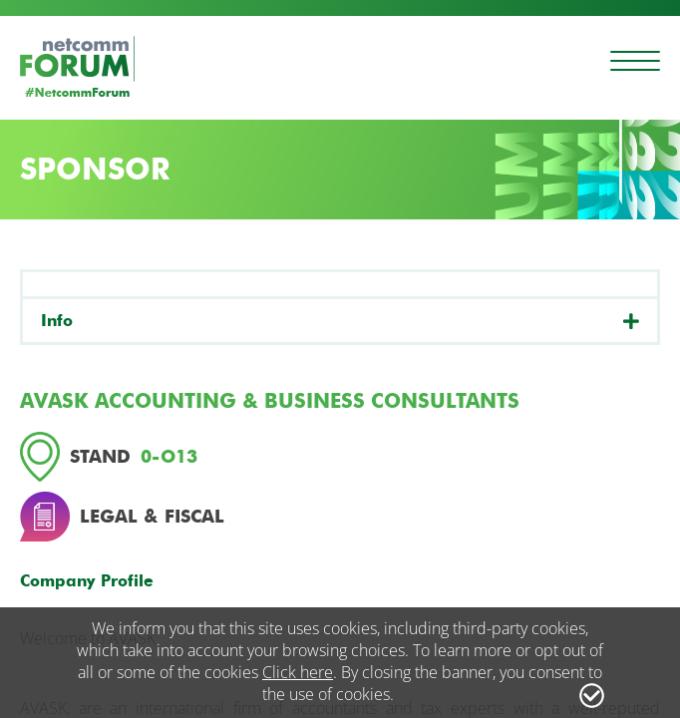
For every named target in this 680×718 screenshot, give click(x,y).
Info (57, 320)
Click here (297, 672)
